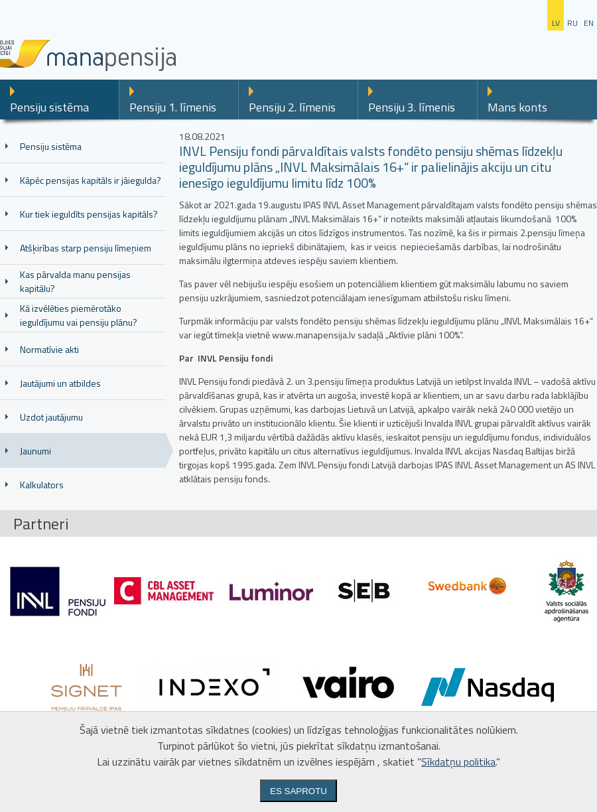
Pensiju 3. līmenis (411, 107)
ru (572, 23)
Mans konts (517, 107)
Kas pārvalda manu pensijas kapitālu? (75, 281)
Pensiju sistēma (49, 107)
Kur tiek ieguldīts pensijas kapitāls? (89, 214)
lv (556, 23)
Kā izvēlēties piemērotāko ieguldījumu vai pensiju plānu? (78, 315)
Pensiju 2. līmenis (292, 107)
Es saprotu (298, 791)
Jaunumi (35, 451)
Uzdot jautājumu (51, 417)
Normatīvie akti (49, 349)
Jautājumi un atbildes (60, 383)
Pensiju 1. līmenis (172, 107)
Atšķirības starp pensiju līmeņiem (85, 248)
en (589, 23)
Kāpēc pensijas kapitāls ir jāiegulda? (90, 180)
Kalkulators (42, 485)
